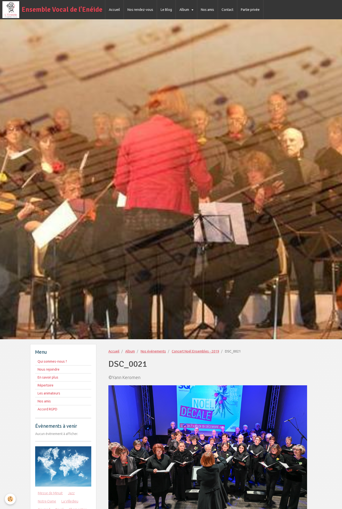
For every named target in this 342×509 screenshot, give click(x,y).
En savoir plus (48, 377)
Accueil (114, 10)
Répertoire (45, 385)
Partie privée (250, 10)
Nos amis (207, 10)
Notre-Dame (47, 501)
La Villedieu (69, 501)
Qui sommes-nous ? (52, 361)
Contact (227, 10)
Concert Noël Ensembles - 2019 (195, 351)
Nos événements (153, 351)
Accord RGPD (47, 409)
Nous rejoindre (48, 369)
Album (184, 10)
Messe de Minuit (50, 493)
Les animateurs (49, 393)
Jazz (71, 493)
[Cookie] (10, 499)
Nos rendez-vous (140, 10)
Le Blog (166, 10)
